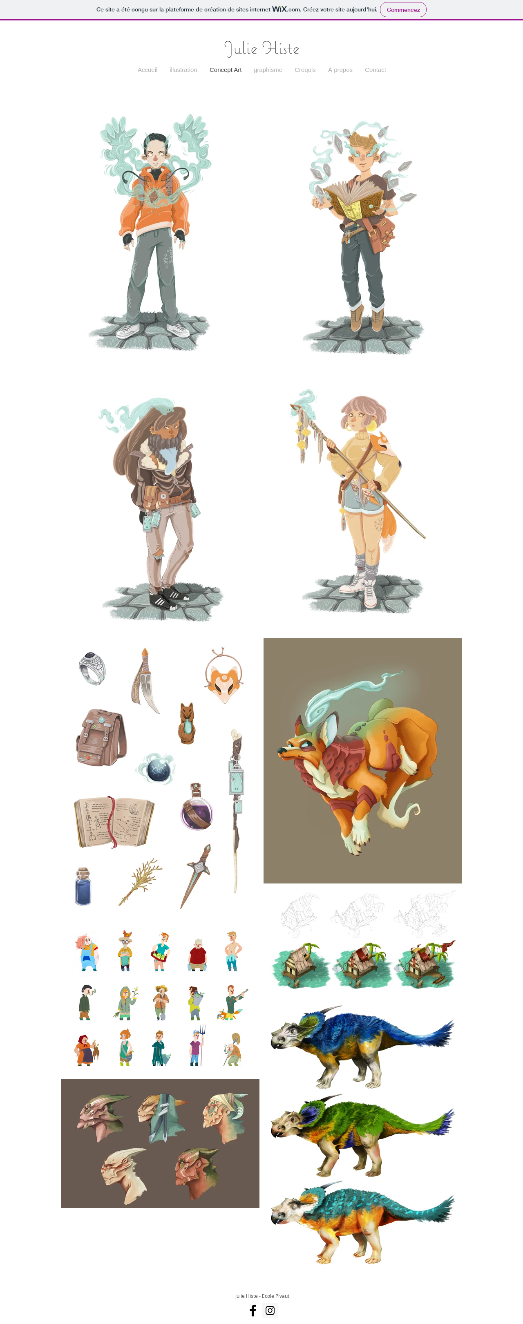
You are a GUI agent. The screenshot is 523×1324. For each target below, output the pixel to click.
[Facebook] (253, 1310)
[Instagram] (270, 1310)
